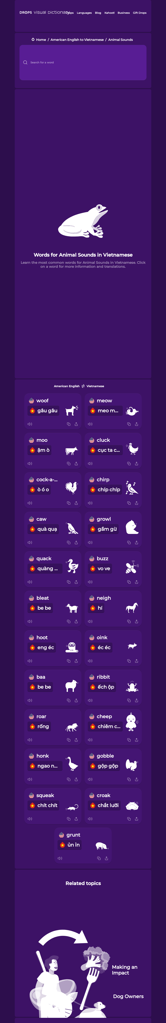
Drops (70, 12)
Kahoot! (109, 12)
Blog (98, 12)
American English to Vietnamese (77, 40)
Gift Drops (139, 12)
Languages (84, 12)
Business (124, 12)
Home (41, 40)
